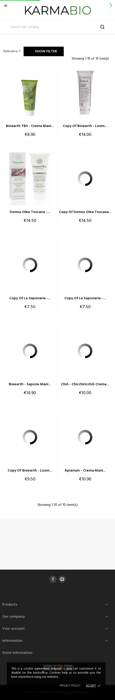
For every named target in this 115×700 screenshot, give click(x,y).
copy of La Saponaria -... (30, 298)
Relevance (12, 51)
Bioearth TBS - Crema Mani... (30, 126)
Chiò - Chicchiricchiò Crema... (85, 384)
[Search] (57, 27)
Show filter (43, 51)
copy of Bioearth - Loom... (85, 126)
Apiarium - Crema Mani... (85, 471)
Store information (17, 653)
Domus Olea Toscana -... (30, 212)
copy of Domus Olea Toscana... (85, 212)
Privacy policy (70, 685)
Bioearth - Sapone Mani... (30, 384)
